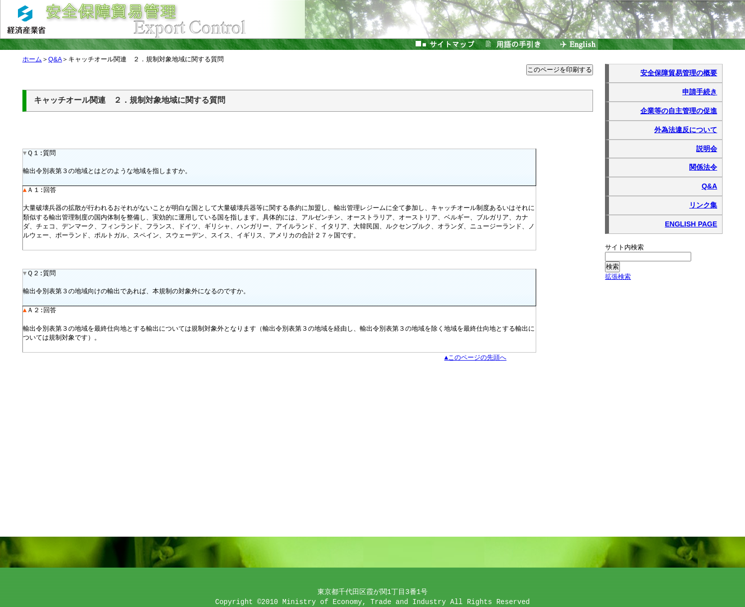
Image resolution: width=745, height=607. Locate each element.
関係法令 (703, 167)
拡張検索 (618, 276)
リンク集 (703, 205)
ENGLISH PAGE (691, 224)
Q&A (709, 186)
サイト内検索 (624, 247)
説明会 (706, 149)
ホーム (32, 59)
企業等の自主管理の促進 (678, 111)
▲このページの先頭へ (476, 358)
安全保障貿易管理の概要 (678, 73)
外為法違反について (685, 130)
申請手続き (699, 92)
